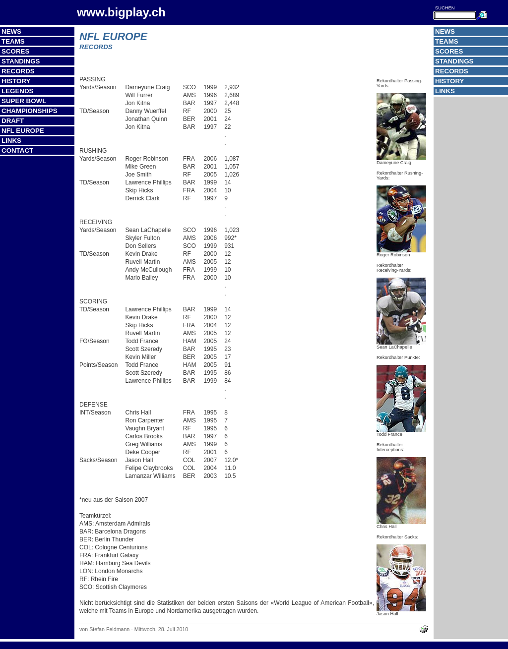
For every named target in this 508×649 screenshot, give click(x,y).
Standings (20, 61)
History (16, 81)
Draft (12, 120)
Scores (15, 51)
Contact (17, 150)
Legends (17, 91)
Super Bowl (23, 101)
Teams (13, 41)
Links (11, 140)
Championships (29, 111)
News (11, 31)
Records (18, 71)
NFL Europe (22, 130)
